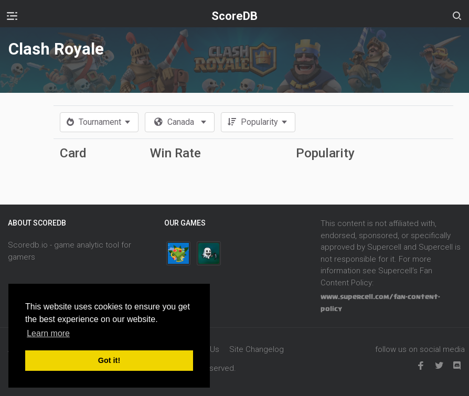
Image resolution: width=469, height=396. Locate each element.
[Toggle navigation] (12, 15)
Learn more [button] (48, 333)
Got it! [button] (109, 360)
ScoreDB (234, 16)
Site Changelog (256, 349)
